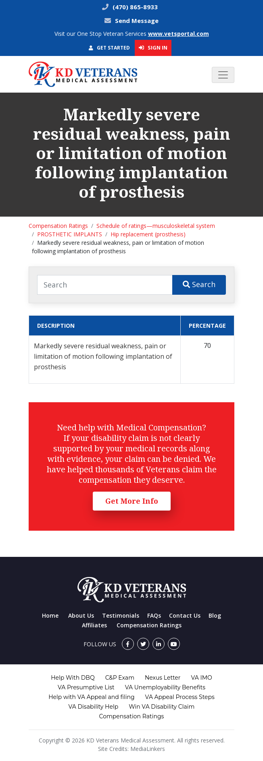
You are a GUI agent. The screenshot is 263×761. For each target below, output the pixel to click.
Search (199, 284)
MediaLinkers (147, 749)
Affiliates (94, 625)
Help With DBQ (72, 677)
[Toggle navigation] (223, 75)
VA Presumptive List (86, 687)
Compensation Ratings (58, 226)
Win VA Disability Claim (161, 706)
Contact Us (184, 615)
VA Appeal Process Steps (180, 697)
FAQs (154, 615)
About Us (81, 615)
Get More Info (131, 501)
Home (50, 615)
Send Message (137, 21)
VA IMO (201, 677)
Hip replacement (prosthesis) (148, 234)
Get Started (109, 47)
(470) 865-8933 (134, 7)
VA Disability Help (94, 706)
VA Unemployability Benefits (165, 687)
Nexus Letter (162, 677)
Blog (215, 615)
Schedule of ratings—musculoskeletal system (155, 226)
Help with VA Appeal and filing (91, 697)
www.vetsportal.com (178, 33)
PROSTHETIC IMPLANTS (69, 234)
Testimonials (120, 615)
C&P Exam (119, 677)
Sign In (153, 47)
